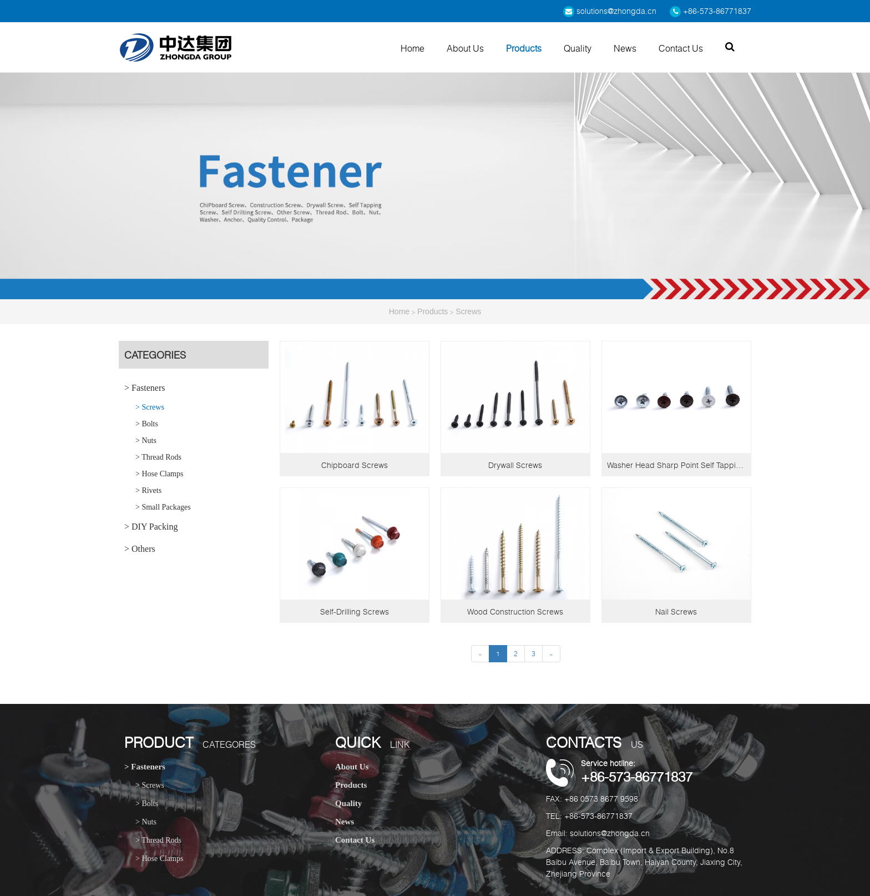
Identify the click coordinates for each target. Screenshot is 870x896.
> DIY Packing (151, 526)
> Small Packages (163, 507)
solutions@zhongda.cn (609, 11)
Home (412, 48)
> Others (139, 548)
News (625, 48)
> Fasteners (144, 387)
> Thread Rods (158, 457)
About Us (465, 48)
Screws (468, 311)
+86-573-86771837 (710, 11)
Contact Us (681, 48)
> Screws (149, 407)
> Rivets (148, 490)
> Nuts (145, 440)
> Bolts (146, 424)
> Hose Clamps (159, 474)
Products (524, 48)
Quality (577, 48)
